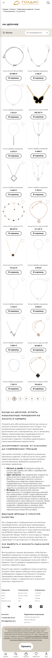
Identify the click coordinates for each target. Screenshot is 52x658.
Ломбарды (37, 598)
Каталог (3, 593)
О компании (38, 593)
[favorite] (23, 47)
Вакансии (37, 600)
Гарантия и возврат (23, 595)
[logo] (26, 4)
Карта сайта (27, 622)
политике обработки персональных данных (26, 640)
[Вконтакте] (9, 607)
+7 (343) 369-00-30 (8, 618)
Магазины (37, 595)
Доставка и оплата (22, 593)
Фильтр (7, 32)
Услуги (20, 598)
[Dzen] (42, 607)
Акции (3, 598)
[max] (31, 607)
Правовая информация (30, 619)
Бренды (3, 595)
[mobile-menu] (3, 2)
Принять (26, 646)
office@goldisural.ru (8, 621)
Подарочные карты (6, 600)
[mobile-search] (48, 2)
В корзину (13, 78)
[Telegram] (20, 607)
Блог (19, 600)
